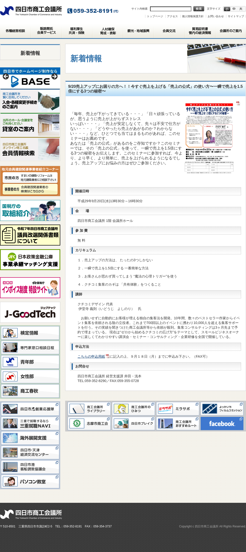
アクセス (172, 16)
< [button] (6, 76)
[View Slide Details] (30, 77)
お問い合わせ (216, 16)
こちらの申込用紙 (91, 356)
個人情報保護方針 (193, 16)
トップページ (155, 16)
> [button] (54, 76)
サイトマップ (236, 16)
